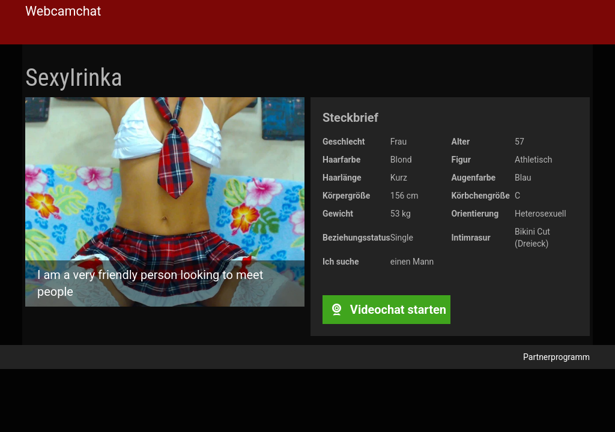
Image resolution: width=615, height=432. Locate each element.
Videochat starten (386, 309)
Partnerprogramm (556, 357)
